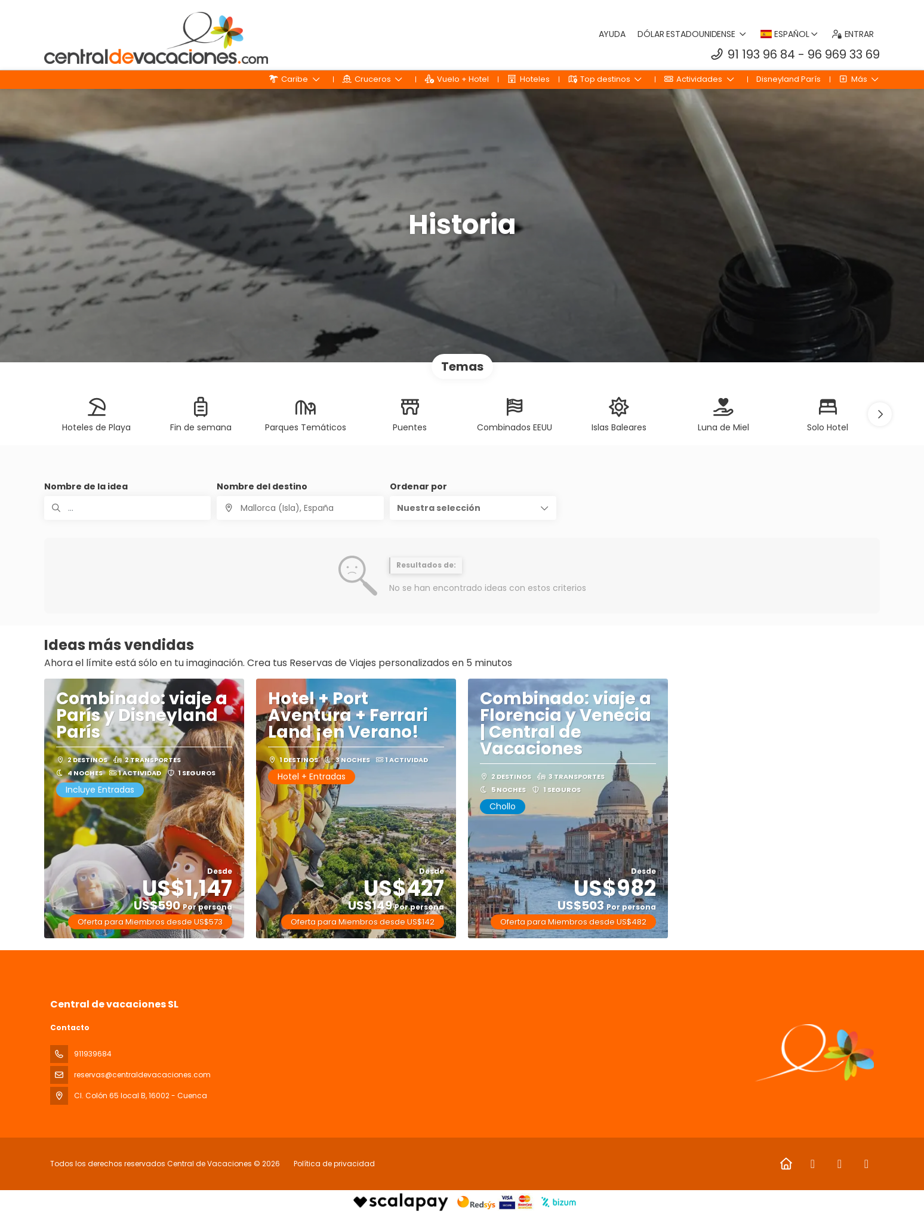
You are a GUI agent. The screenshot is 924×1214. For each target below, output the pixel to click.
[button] (880, 414)
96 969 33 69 (844, 54)
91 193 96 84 (761, 54)
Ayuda (612, 34)
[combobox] (300, 508)
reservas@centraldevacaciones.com (142, 1075)
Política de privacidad (334, 1163)
